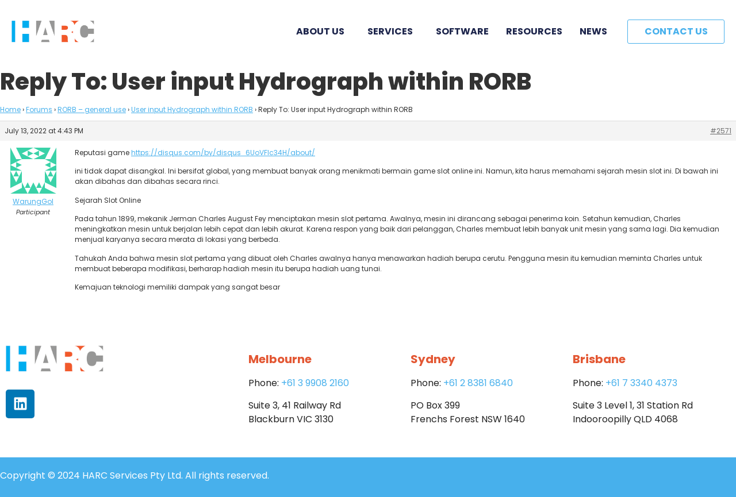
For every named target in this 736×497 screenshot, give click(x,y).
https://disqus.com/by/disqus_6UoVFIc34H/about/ (223, 152)
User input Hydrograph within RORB (192, 109)
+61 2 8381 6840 (478, 383)
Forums (39, 109)
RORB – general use (91, 109)
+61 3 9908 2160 (315, 383)
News (593, 31)
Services (393, 31)
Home (10, 109)
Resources (534, 31)
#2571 (720, 131)
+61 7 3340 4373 (641, 383)
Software (462, 31)
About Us (323, 31)
